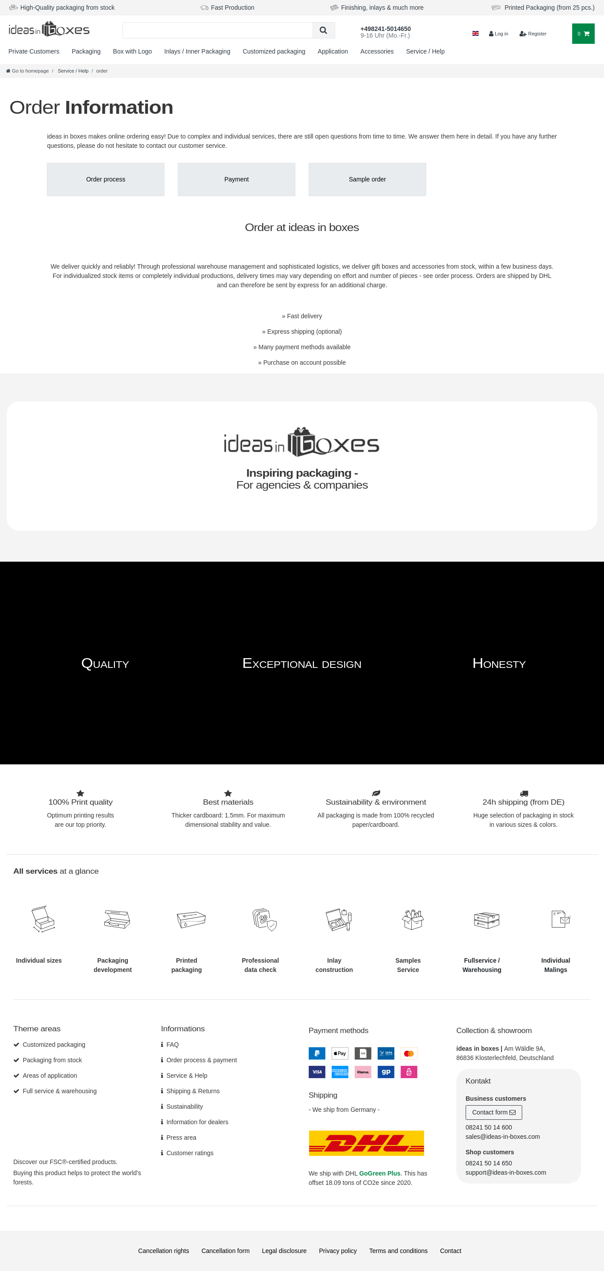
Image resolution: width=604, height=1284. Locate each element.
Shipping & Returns (193, 1090)
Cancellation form (226, 1250)
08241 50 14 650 (489, 1162)
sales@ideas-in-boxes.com (503, 1136)
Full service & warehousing (59, 1090)
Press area (181, 1137)
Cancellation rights (163, 1250)
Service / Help (425, 51)
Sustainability (184, 1106)
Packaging (86, 51)
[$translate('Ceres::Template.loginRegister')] (533, 33)
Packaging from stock (52, 1059)
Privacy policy (338, 1250)
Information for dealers (197, 1121)
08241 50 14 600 (489, 1126)
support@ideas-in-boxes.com (506, 1172)
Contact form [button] (494, 1112)
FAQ (172, 1044)
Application (333, 51)
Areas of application (50, 1075)
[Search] (323, 30)
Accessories (377, 51)
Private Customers (33, 51)
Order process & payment (201, 1059)
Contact (450, 1250)
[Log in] (498, 33)
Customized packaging (274, 51)
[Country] (475, 33)
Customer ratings (190, 1152)
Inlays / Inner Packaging (197, 51)
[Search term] (217, 30)
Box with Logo (132, 51)
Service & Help (186, 1075)
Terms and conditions (398, 1250)
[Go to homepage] (27, 70)
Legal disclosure (284, 1250)
